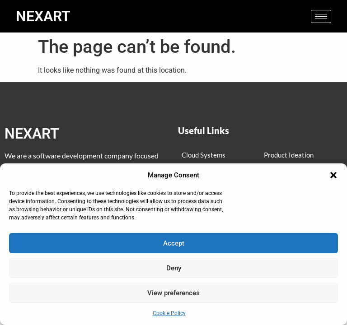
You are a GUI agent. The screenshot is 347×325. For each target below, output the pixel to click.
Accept (173, 243)
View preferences (173, 293)
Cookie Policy (169, 313)
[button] (333, 175)
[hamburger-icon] (321, 16)
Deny (173, 268)
